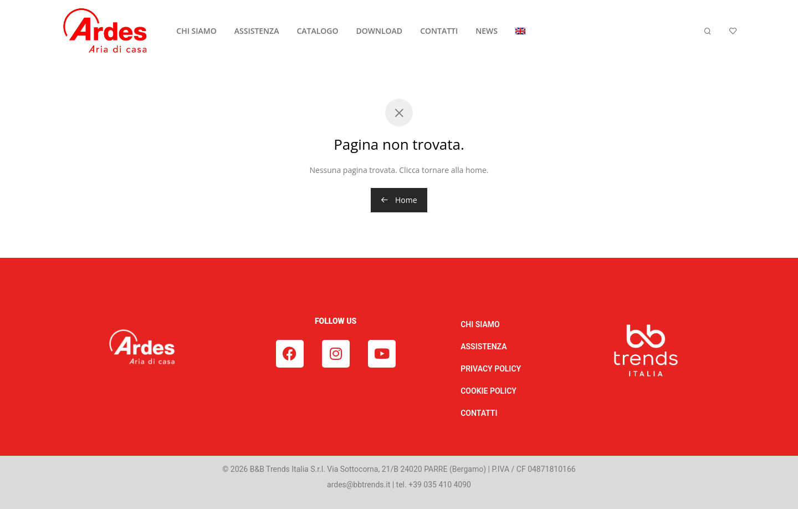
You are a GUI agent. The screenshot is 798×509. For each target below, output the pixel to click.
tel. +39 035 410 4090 (433, 484)
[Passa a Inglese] (520, 31)
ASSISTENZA (256, 31)
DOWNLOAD (379, 31)
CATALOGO (317, 31)
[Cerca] (707, 31)
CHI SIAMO (196, 31)
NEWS (486, 31)
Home (399, 200)
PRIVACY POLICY (491, 368)
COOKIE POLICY (488, 390)
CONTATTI (439, 31)
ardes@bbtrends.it (358, 484)
